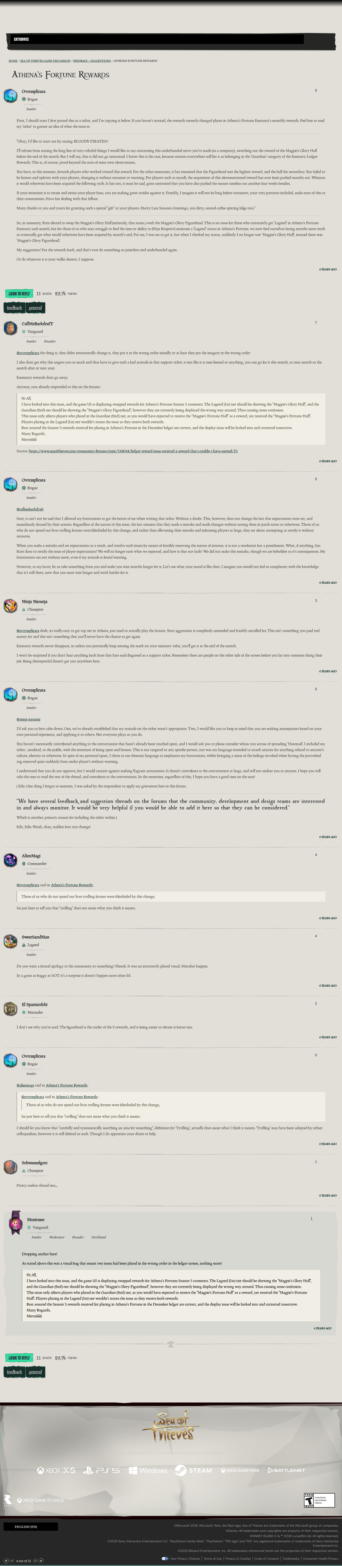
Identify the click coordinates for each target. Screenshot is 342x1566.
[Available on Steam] (194, 1471)
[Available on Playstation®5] (101, 1471)
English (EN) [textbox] (26, 1527)
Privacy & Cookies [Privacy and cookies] (238, 1559)
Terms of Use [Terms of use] (212, 1559)
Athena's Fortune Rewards (72, 885)
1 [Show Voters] (316, 1162)
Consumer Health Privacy (321, 1559)
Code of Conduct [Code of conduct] (267, 1559)
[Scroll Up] (12, 1561)
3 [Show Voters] (316, 600)
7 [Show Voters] (316, 323)
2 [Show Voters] (316, 1003)
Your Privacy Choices (185, 1559)
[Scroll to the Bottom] (41, 1560)
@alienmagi (25, 1085)
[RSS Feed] (6, 60)
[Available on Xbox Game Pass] (240, 1471)
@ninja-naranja (28, 719)
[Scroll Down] (35, 1561)
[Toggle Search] (23, 46)
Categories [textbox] (21, 39)
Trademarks (291, 1559)
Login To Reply (19, 294)
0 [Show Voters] (316, 90)
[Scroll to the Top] (6, 1560)
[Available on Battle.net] (286, 1471)
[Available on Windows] (148, 1471)
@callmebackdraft (30, 509)
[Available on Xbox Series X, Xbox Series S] (55, 1471)
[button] (157, 39)
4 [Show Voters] (316, 855)
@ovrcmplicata (28, 353)
